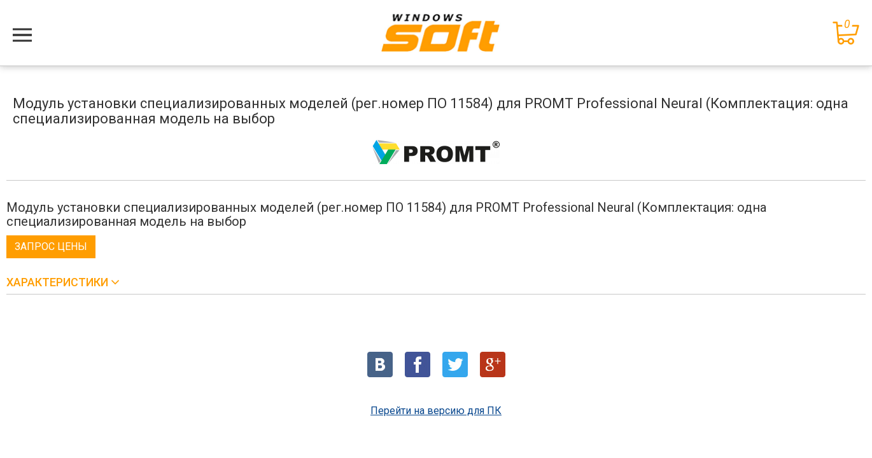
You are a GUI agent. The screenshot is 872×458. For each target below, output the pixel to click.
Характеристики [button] (58, 282)
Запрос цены (51, 246)
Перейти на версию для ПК (436, 411)
